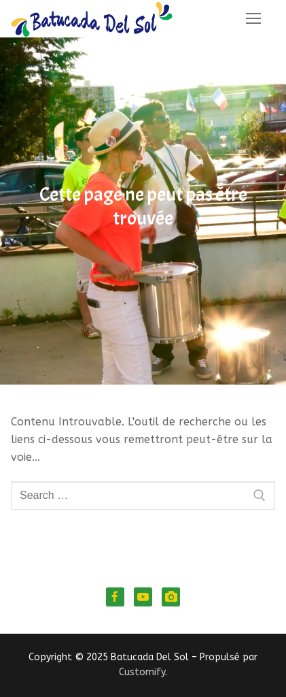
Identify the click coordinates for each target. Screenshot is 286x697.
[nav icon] (253, 19)
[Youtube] (143, 596)
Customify (142, 672)
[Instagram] (171, 596)
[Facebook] (115, 596)
